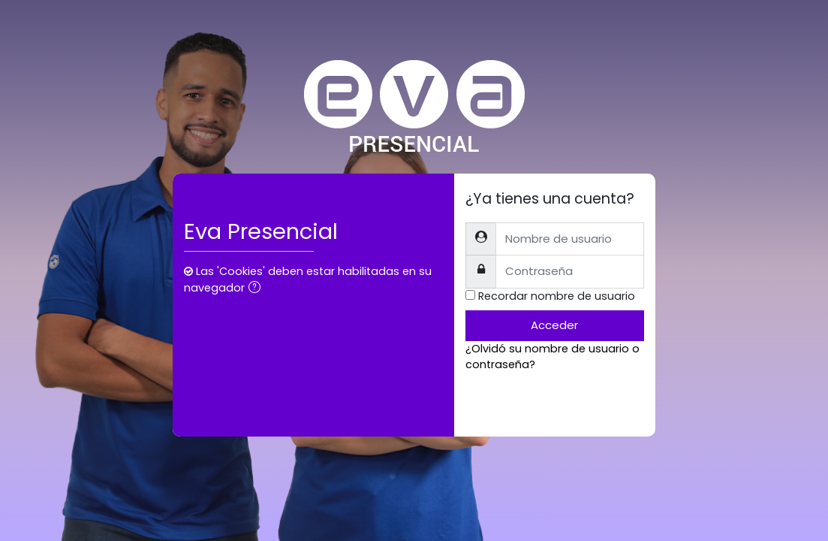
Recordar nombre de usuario (556, 296)
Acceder (554, 325)
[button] (257, 289)
